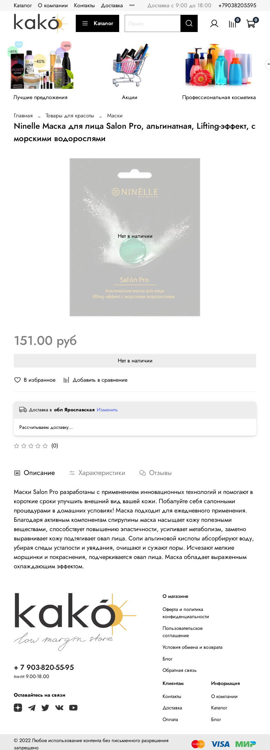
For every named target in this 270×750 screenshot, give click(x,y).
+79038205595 (237, 5)
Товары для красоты (70, 118)
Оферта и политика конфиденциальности (186, 615)
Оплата (170, 721)
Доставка (112, 5)
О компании (53, 5)
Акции (135, 100)
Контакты (84, 5)
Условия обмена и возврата (192, 649)
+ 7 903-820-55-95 (44, 669)
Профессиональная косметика (227, 100)
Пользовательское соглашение (182, 634)
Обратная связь (180, 672)
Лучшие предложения (42, 100)
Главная (23, 118)
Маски (115, 118)
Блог (168, 660)
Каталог (23, 5)
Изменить (107, 412)
